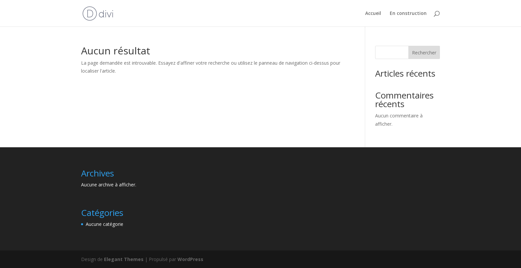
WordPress (190, 259)
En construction (408, 13)
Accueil (373, 13)
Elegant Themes (124, 259)
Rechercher (424, 52)
